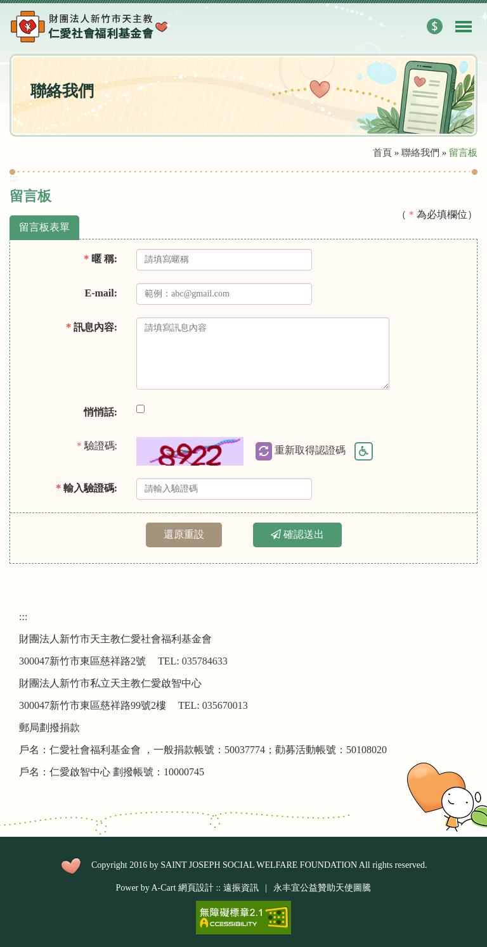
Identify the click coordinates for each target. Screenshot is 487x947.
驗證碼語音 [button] (363, 452)
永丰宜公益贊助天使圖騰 (322, 888)
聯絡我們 (420, 153)
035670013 (225, 705)
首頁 (382, 153)
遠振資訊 (241, 888)
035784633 (205, 661)
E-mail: (100, 293)
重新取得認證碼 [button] (301, 451)
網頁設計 (196, 888)
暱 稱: (99, 258)
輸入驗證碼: (85, 488)
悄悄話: (100, 412)
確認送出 (297, 534)
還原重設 (184, 534)
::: (14, 177)
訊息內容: (90, 327)
